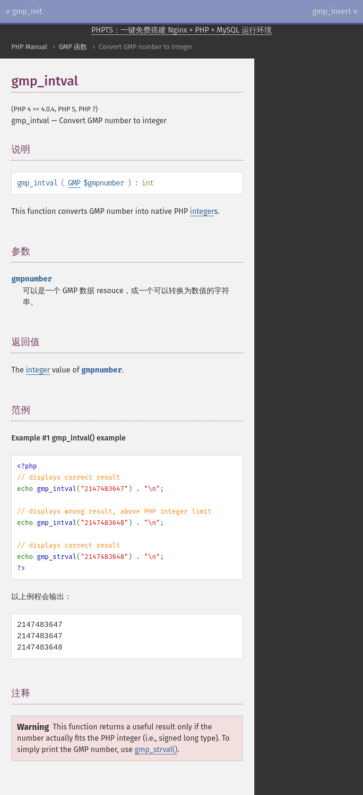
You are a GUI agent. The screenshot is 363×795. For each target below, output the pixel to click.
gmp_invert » (334, 11)
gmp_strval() (156, 749)
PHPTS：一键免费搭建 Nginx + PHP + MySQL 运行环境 (181, 29)
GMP (74, 182)
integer (202, 211)
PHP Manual (29, 47)
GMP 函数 (73, 47)
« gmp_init (24, 11)
